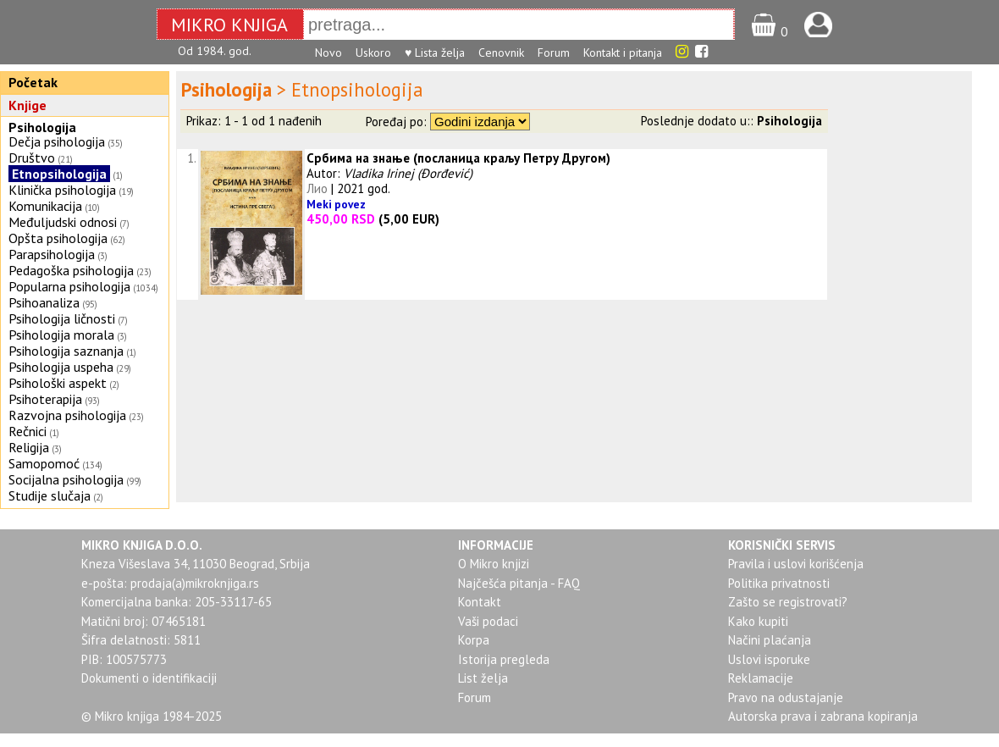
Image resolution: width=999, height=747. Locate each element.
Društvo (31, 157)
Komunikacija (45, 205)
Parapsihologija (51, 254)
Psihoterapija (45, 398)
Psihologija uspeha (60, 366)
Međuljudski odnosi (62, 221)
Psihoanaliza (44, 302)
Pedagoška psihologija (71, 270)
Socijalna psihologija (66, 479)
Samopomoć (44, 463)
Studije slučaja (49, 495)
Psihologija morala (61, 334)
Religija (28, 447)
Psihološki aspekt (57, 382)
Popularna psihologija (69, 286)
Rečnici (27, 431)
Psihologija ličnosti (61, 318)
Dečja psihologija (56, 141)
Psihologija (42, 127)
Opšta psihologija (58, 238)
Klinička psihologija (62, 189)
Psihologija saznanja (66, 350)
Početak (33, 82)
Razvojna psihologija (67, 415)
